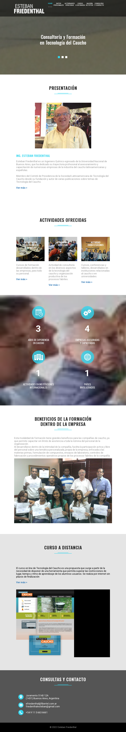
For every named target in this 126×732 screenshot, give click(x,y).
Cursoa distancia (80, 4)
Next (108, 55)
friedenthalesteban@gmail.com (43, 706)
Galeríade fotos (89, 4)
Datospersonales (59, 4)
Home (50, 3)
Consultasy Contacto (99, 4)
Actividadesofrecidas (70, 4)
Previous (60, 55)
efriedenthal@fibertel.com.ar (41, 703)
